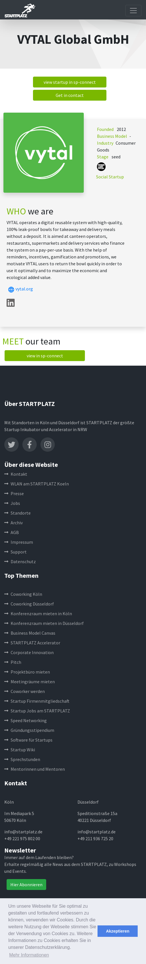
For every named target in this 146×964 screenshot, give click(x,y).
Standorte (17, 513)
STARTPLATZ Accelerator (32, 643)
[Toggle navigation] (133, 10)
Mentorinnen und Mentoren (34, 769)
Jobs (12, 503)
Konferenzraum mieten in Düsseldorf (44, 623)
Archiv (13, 522)
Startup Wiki (19, 749)
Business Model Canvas (29, 633)
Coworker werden (24, 691)
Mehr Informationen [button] (29, 955)
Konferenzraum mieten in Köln (38, 613)
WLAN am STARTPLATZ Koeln (36, 484)
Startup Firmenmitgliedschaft (36, 701)
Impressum (18, 542)
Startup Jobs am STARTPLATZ (37, 711)
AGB (11, 532)
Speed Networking (25, 720)
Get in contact (70, 95)
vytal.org (20, 289)
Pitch (12, 662)
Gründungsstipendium (29, 730)
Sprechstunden (22, 759)
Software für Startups (28, 740)
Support (15, 552)
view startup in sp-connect (70, 82)
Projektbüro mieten (27, 672)
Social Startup (110, 177)
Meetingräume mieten (29, 681)
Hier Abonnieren (26, 884)
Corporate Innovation (29, 652)
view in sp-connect (45, 355)
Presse (14, 493)
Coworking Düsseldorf (29, 604)
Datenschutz (20, 561)
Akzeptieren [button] (117, 931)
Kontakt (15, 474)
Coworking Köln (23, 594)
